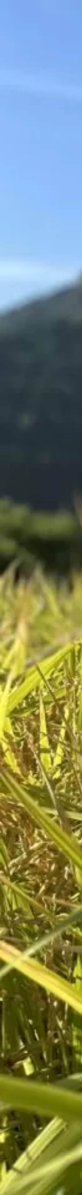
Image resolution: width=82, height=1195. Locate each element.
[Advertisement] (41, 91)
